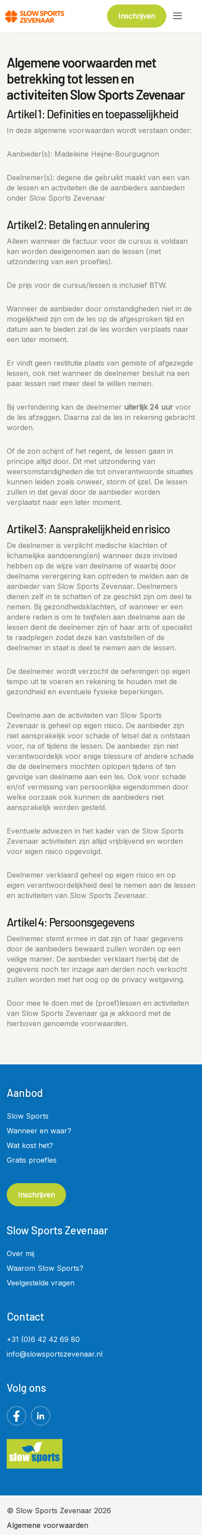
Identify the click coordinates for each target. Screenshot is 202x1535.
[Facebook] (16, 1416)
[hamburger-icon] (177, 16)
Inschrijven (36, 1194)
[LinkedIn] (40, 1416)
